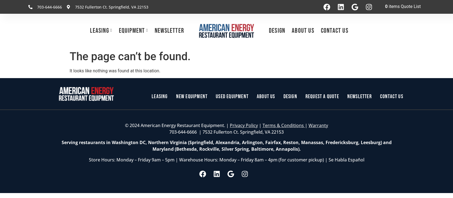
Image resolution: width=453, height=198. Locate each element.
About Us (303, 31)
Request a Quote (322, 96)
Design (277, 31)
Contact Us (334, 31)
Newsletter (169, 31)
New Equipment (192, 96)
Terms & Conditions (284, 125)
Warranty (318, 125)
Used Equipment (232, 96)
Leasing (99, 31)
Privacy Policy (244, 125)
